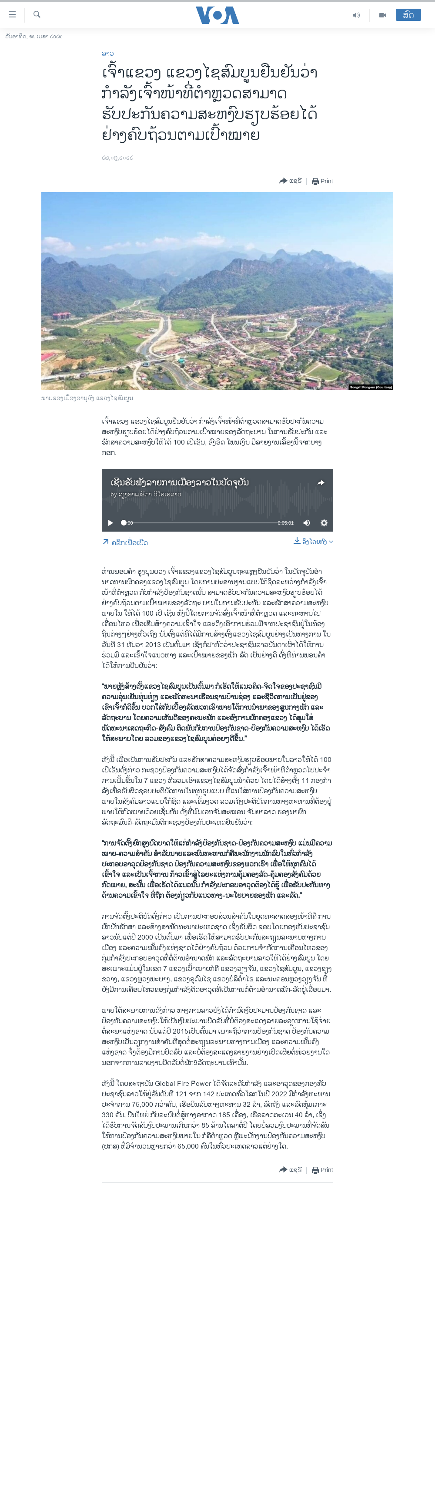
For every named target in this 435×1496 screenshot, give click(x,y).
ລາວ (108, 54)
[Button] (290, 181)
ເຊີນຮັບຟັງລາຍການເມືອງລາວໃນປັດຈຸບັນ (179, 483)
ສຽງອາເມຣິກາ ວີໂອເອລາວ (150, 494)
